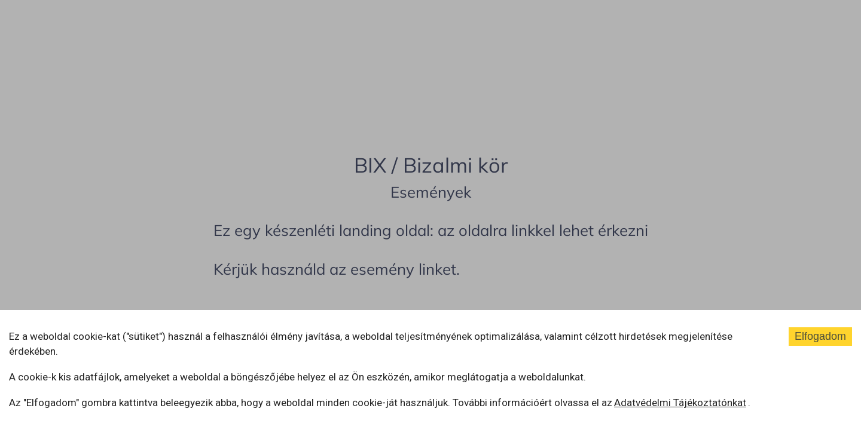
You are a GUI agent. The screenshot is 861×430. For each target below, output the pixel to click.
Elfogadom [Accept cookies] (820, 336)
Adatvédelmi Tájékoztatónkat (680, 402)
